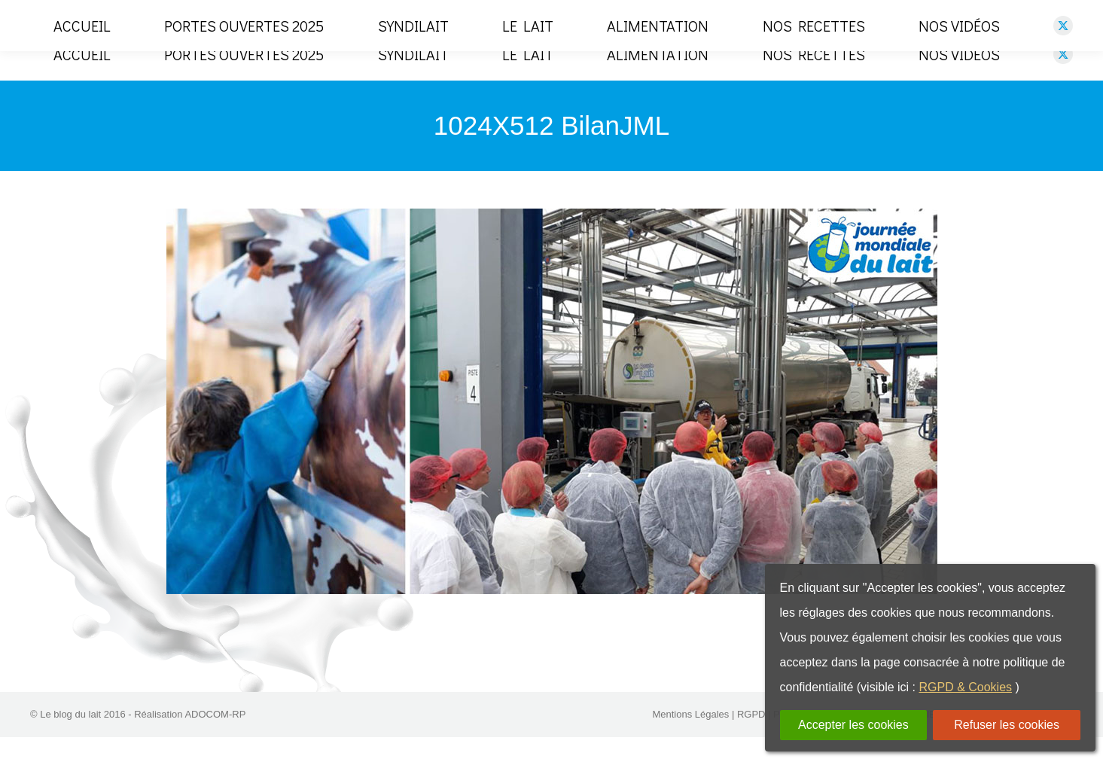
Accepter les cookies (853, 724)
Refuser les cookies (1006, 724)
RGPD (751, 736)
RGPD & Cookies (965, 687)
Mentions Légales (690, 736)
